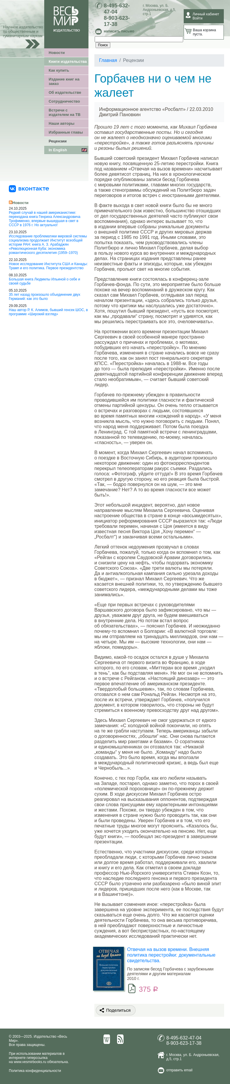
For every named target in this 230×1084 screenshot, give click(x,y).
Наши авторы (61, 123)
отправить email (179, 1070)
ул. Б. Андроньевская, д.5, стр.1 (159, 10)
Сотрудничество (64, 101)
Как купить (59, 70)
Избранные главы (66, 132)
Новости (57, 52)
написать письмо (119, 31)
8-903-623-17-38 (117, 21)
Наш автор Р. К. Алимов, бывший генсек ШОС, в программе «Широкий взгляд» (48, 312)
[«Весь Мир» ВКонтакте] (29, 188)
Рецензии (58, 141)
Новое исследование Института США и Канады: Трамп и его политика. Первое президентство (48, 266)
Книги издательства (68, 61)
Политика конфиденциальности (35, 1071)
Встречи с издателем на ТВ (64, 112)
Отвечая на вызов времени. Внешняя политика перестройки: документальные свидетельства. (171, 955)
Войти (198, 18)
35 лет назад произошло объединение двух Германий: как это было (44, 297)
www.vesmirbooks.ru (30, 1062)
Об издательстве (65, 92)
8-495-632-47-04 (117, 9)
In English (58, 150)
